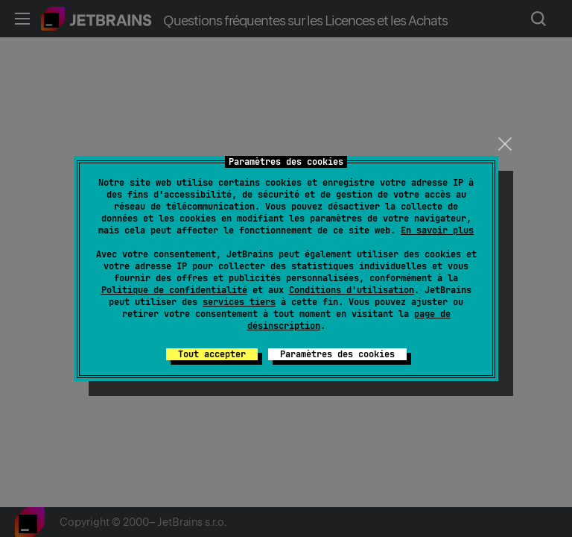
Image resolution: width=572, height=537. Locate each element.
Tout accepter (212, 354)
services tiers (239, 302)
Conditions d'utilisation (351, 290)
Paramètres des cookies (337, 354)
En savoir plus (437, 230)
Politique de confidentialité (174, 290)
